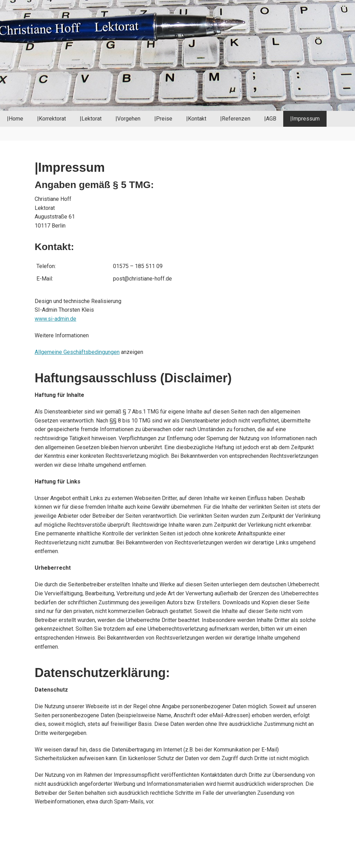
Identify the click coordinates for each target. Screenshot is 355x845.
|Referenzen (235, 118)
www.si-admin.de (55, 318)
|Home (15, 118)
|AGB (270, 118)
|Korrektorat (51, 118)
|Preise (163, 118)
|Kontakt (196, 118)
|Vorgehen (127, 118)
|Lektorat (91, 118)
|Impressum (305, 118)
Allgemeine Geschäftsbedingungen (77, 352)
